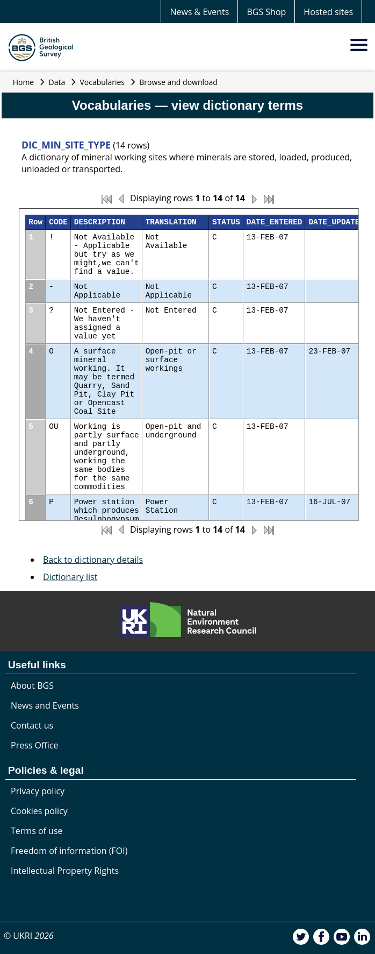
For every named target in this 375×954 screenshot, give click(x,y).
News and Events (45, 705)
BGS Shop (266, 12)
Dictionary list (70, 577)
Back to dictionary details (93, 560)
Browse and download (178, 82)
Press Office (34, 745)
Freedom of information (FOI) (69, 851)
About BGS (32, 685)
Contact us (32, 725)
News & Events (199, 12)
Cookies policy (39, 811)
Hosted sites (328, 12)
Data (57, 82)
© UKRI (29, 936)
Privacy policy (37, 791)
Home (23, 82)
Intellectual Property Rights (65, 871)
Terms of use (37, 831)
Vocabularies (102, 82)
